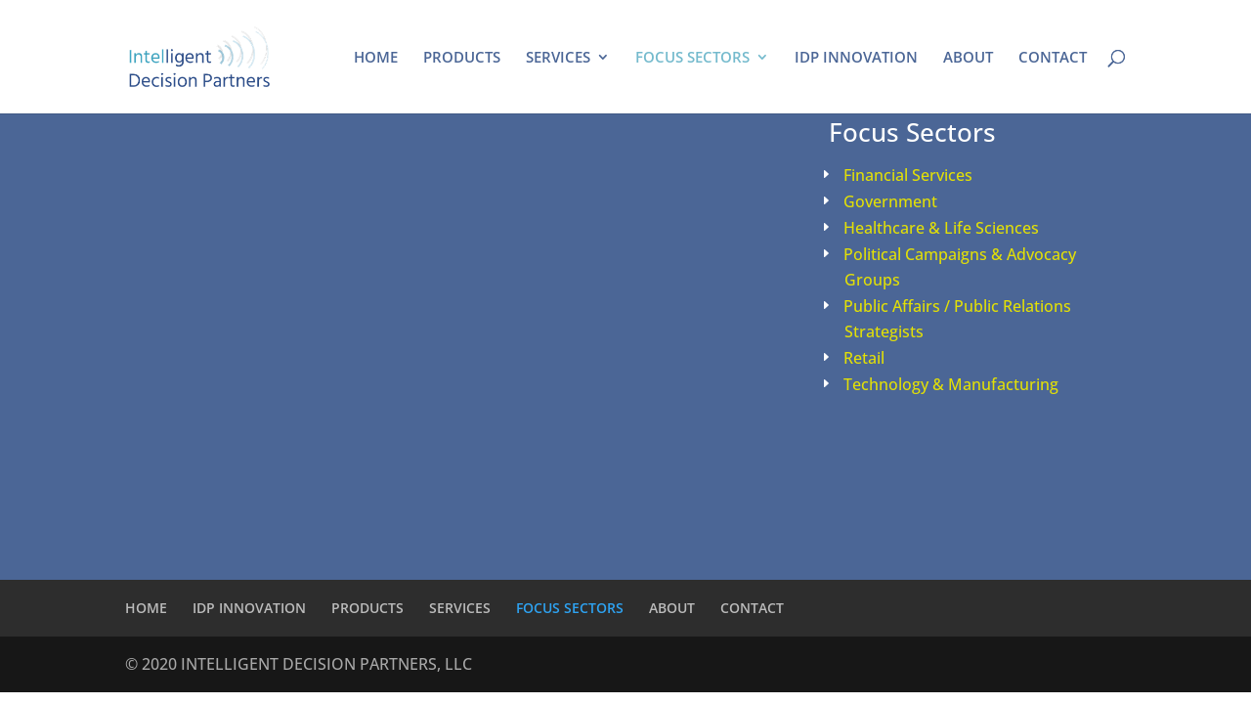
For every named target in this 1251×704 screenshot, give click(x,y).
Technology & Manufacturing (950, 384)
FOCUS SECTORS (692, 58)
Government (890, 201)
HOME (376, 58)
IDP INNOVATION (856, 58)
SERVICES (558, 58)
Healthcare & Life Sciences (941, 228)
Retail (863, 358)
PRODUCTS (461, 58)
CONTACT (1052, 58)
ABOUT (968, 58)
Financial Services (907, 175)
